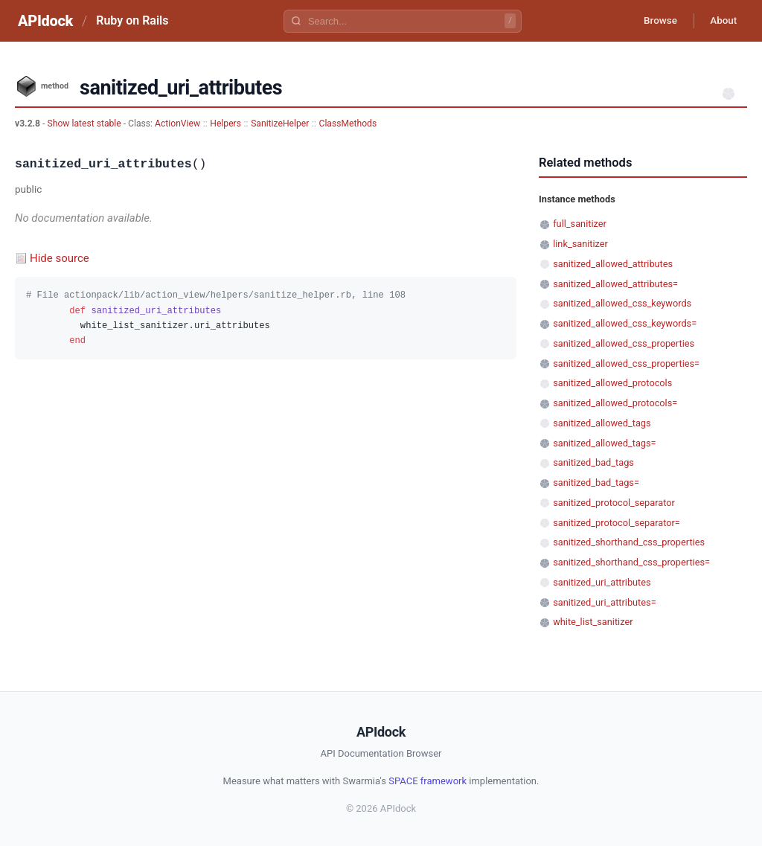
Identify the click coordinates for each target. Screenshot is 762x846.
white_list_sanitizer (593, 621)
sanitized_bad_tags (593, 462)
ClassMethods (348, 123)
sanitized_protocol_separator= (616, 522)
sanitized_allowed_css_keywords (622, 303)
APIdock (45, 21)
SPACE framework (427, 780)
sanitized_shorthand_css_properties (629, 542)
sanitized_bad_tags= (596, 482)
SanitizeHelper (280, 123)
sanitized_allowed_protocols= (615, 402)
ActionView (177, 123)
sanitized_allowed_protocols (612, 382)
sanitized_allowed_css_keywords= (625, 323)
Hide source (59, 258)
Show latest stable (85, 123)
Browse (653, 21)
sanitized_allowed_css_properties (623, 343)
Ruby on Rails (132, 20)
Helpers (225, 123)
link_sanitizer (580, 243)
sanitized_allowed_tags (601, 423)
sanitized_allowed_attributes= (615, 283)
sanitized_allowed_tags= (604, 443)
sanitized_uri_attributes (601, 582)
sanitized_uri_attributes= (604, 602)
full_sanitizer (579, 223)
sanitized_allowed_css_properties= (626, 363)
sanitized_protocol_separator (614, 502)
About (721, 21)
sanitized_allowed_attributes (613, 263)
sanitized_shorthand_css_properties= (631, 562)
